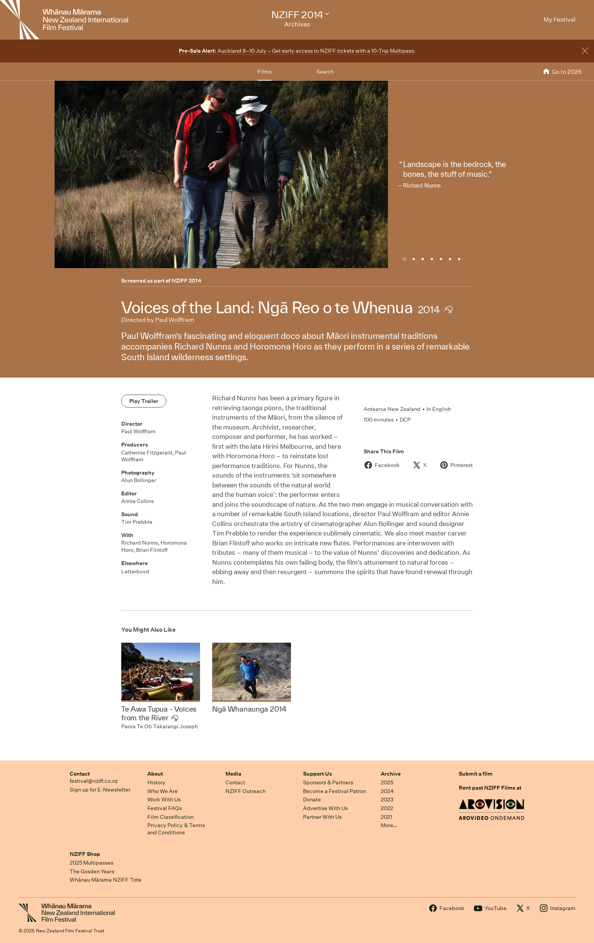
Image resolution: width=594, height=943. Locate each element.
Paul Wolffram (174, 319)
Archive (391, 773)
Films (265, 71)
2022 (387, 808)
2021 (386, 816)
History (156, 782)
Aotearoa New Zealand (392, 409)
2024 (387, 791)
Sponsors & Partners (328, 782)
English (441, 409)
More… (389, 825)
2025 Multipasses (91, 862)
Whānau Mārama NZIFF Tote (105, 879)
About (155, 773)
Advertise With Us (325, 808)
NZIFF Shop (85, 854)
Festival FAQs (164, 808)
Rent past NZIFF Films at (490, 787)
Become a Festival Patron (334, 791)
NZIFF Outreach (245, 791)
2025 (387, 782)
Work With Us (164, 799)
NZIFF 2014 (187, 280)
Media (233, 773)
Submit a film (475, 773)
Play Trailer (143, 401)
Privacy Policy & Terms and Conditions (176, 829)
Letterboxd (135, 571)
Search (325, 71)
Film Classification (170, 816)
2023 (387, 799)
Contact (80, 773)
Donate (312, 799)
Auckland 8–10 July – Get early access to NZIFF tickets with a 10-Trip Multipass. (297, 50)
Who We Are (162, 791)
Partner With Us (322, 816)
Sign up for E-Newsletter (100, 789)
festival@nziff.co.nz (94, 781)
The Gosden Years (92, 871)
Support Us (317, 773)
